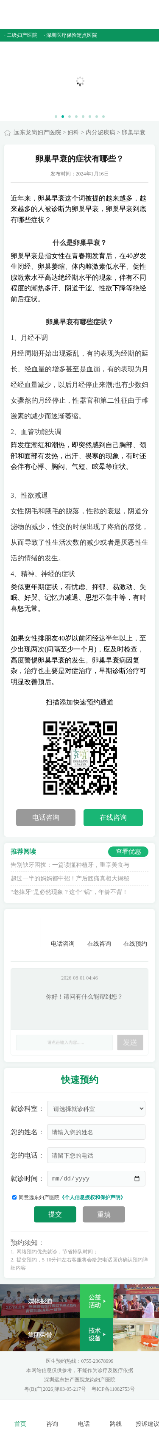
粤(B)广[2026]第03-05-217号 (55, 1389)
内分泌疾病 (100, 132)
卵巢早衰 (133, 132)
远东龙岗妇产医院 (37, 132)
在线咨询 (113, 817)
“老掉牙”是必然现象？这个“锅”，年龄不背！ (69, 892)
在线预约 (135, 932)
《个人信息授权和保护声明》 (92, 1197)
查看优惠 (128, 851)
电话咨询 (45, 817)
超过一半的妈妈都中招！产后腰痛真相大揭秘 (70, 878)
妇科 (73, 132)
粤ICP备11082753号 (113, 1389)
